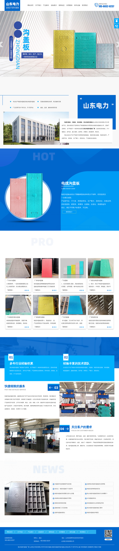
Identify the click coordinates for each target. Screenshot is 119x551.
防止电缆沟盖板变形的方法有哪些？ (97, 493)
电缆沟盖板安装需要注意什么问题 (64, 493)
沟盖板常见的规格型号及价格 (63, 484)
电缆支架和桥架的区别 (93, 488)
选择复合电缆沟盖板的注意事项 (96, 484)
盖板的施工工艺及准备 (61, 507)
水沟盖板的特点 (91, 498)
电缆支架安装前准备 (60, 503)
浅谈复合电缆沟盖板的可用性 (63, 498)
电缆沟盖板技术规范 (93, 512)
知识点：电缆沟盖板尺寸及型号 (64, 488)
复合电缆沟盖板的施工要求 (94, 507)
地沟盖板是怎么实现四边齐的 (95, 503)
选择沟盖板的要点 (60, 512)
